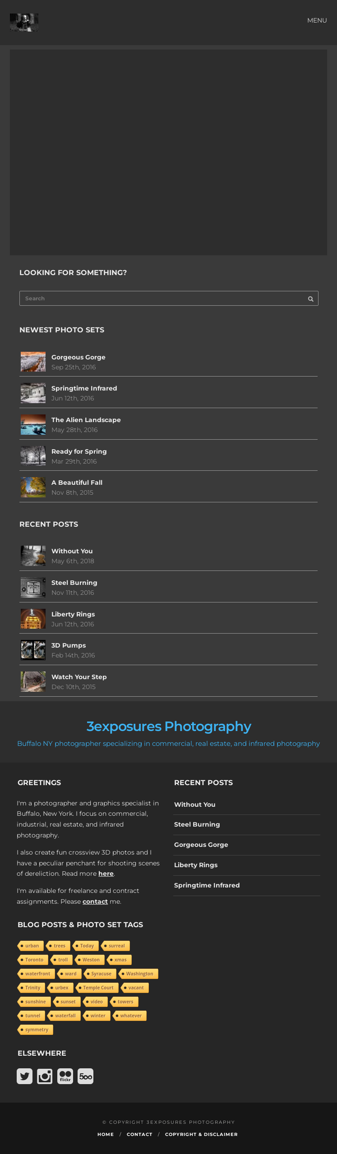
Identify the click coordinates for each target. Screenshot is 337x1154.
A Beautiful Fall (76, 482)
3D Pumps (68, 645)
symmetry (36, 1029)
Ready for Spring (79, 451)
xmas (121, 959)
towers (126, 1001)
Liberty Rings (73, 614)
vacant (136, 987)
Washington (139, 973)
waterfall (65, 1015)
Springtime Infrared (84, 388)
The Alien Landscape (86, 420)
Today (87, 946)
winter (98, 1015)
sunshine (35, 1001)
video (97, 1001)
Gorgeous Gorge (78, 357)
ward (70, 973)
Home (105, 1134)
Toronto (34, 959)
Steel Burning (74, 583)
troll (63, 959)
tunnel (32, 1015)
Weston (91, 959)
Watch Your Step (79, 677)
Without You (72, 551)
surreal (117, 946)
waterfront (37, 973)
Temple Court (98, 987)
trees (59, 946)
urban (32, 946)
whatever (131, 1015)
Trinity (32, 987)
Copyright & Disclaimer (201, 1134)
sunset (68, 1001)
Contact (139, 1134)
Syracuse (101, 973)
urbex (61, 987)
